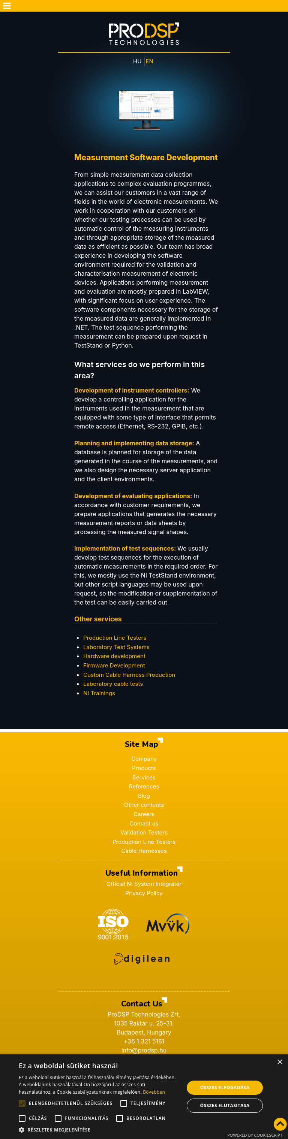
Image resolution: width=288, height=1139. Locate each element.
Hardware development (116, 659)
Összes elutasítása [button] (225, 1105)
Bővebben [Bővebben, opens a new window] (154, 1092)
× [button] (279, 1062)
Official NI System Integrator (144, 883)
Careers (144, 814)
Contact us (144, 823)
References (144, 787)
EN (150, 64)
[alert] (144, 1096)
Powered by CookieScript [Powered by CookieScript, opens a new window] (254, 1135)
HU (137, 64)
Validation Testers (144, 832)
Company (144, 760)
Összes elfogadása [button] (225, 1087)
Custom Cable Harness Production (132, 677)
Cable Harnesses (144, 850)
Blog (144, 796)
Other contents (144, 805)
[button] (99, 1129)
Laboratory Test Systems (118, 650)
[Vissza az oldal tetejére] (280, 1125)
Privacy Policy (144, 892)
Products (144, 769)
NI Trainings (100, 695)
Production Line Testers (144, 841)
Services (144, 778)
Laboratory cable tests (115, 686)
